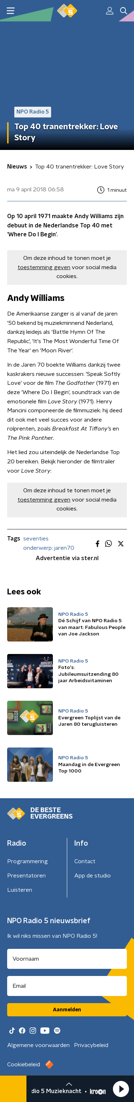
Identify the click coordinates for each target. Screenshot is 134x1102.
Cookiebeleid (23, 1064)
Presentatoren (26, 876)
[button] (120, 1088)
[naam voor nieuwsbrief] (67, 959)
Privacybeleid (91, 1045)
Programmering (27, 861)
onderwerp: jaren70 (48, 548)
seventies (36, 539)
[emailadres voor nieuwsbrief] (67, 986)
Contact (84, 861)
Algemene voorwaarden (38, 1045)
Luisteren (19, 890)
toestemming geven (44, 267)
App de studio (92, 876)
